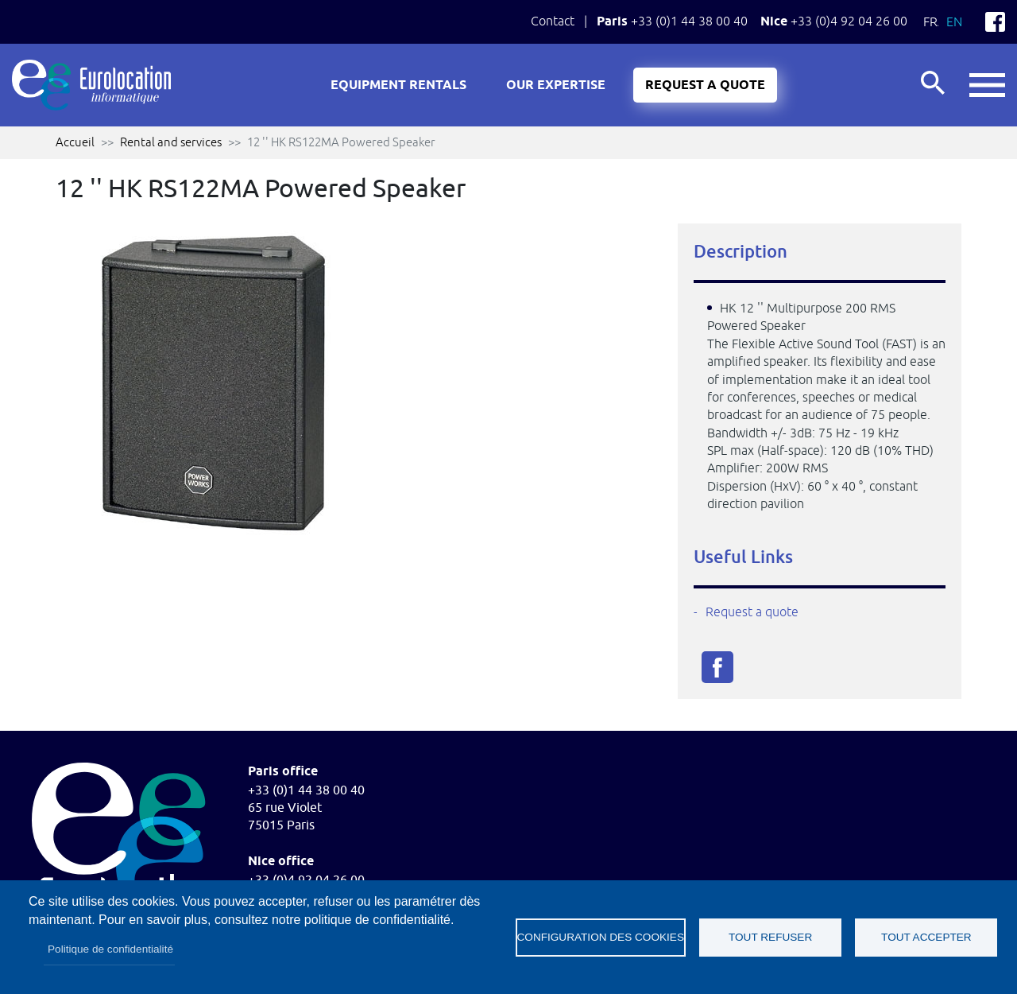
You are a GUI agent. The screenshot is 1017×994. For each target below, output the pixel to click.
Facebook (995, 22)
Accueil (75, 142)
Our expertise (555, 85)
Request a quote (705, 85)
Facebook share (717, 667)
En (954, 21)
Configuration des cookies (600, 937)
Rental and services (171, 142)
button (987, 85)
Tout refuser (770, 937)
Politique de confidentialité (110, 949)
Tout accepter (926, 937)
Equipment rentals (398, 85)
